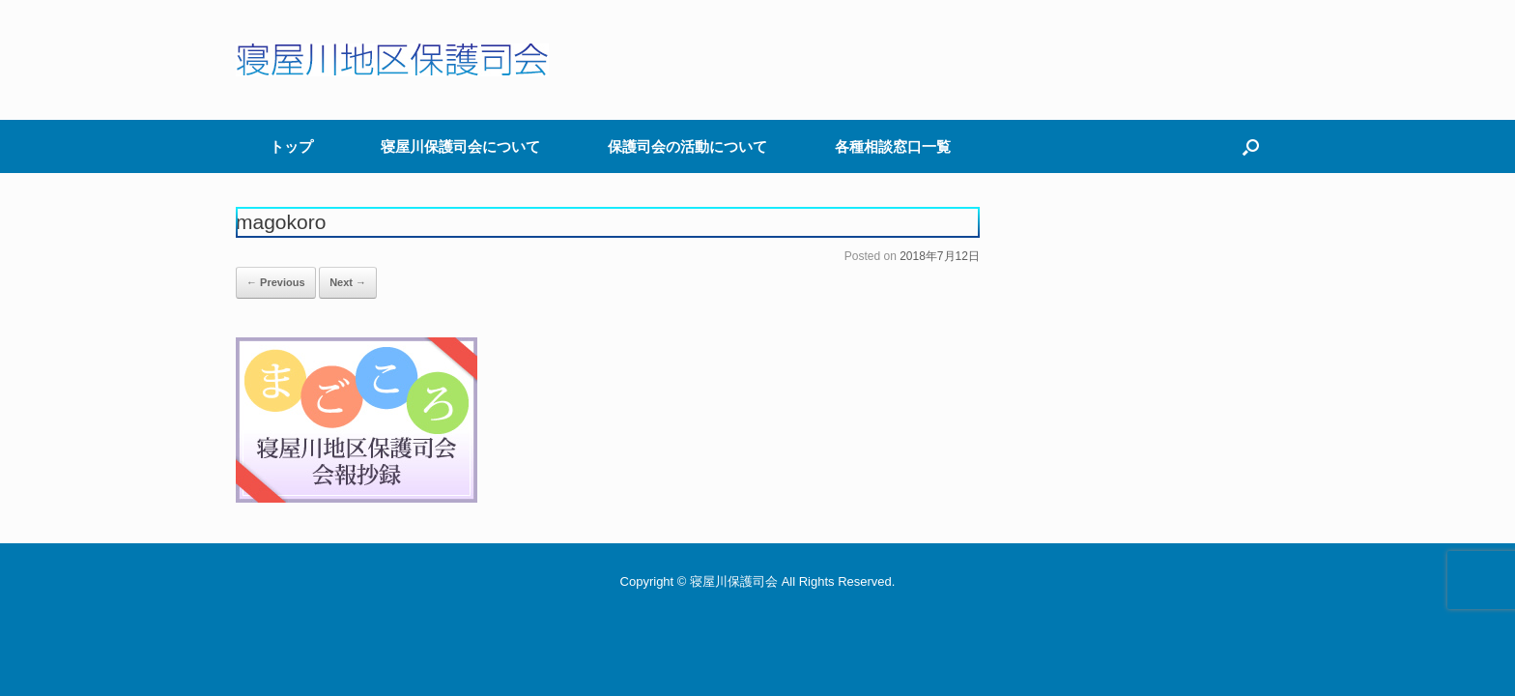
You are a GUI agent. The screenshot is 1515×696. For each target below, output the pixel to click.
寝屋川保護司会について (460, 146)
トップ (291, 146)
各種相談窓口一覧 (893, 146)
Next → (347, 282)
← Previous (275, 282)
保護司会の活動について (687, 146)
